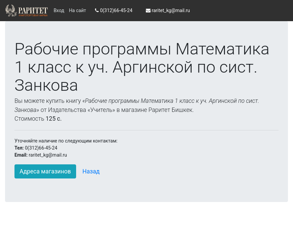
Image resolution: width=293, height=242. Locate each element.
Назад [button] (91, 171)
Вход (59, 10)
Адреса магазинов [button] (45, 171)
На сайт (77, 10)
